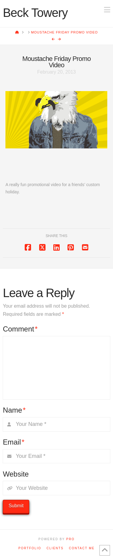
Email (13, 442)
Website (16, 474)
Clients (55, 548)
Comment (20, 329)
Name (14, 410)
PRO (70, 539)
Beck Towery (35, 13)
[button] (107, 10)
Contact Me (82, 548)
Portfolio (29, 548)
